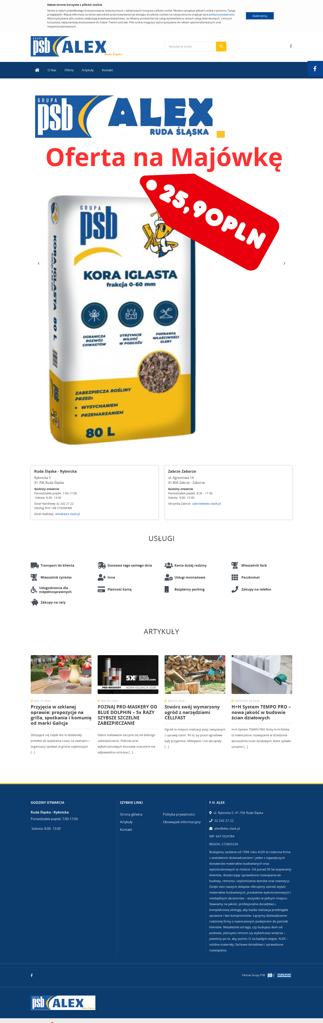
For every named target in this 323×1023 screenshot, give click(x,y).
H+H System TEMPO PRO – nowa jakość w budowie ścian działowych (261, 712)
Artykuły (88, 70)
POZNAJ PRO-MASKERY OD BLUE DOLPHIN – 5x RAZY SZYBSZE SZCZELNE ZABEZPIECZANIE (127, 714)
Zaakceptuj (259, 16)
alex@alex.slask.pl (67, 514)
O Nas (52, 70)
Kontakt (107, 70)
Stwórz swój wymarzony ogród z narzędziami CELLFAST (192, 712)
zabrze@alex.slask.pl (206, 504)
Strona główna (131, 814)
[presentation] (38, 263)
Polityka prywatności (179, 814)
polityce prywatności (221, 14)
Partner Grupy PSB (253, 975)
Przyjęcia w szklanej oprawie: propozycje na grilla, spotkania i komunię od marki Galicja (61, 714)
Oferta (69, 70)
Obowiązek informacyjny (182, 822)
